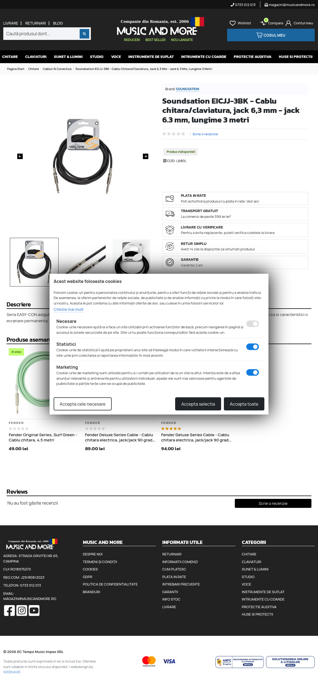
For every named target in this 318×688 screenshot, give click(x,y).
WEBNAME (12, 671)
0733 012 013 (243, 4)
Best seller (155, 39)
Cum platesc (174, 569)
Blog (58, 23)
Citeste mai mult (68, 309)
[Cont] (299, 23)
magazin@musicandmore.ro (290, 4)
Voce (116, 57)
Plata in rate (174, 576)
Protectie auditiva (252, 57)
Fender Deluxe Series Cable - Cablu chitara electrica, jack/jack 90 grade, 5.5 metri (196, 437)
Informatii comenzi (180, 561)
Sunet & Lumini (68, 57)
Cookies (90, 569)
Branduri (91, 591)
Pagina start (15, 69)
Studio (96, 57)
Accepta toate (244, 404)
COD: (171, 160)
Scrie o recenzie (205, 134)
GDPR (87, 576)
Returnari (35, 23)
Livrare (10, 23)
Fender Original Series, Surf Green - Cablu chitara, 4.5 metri (43, 437)
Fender (16, 422)
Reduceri (132, 39)
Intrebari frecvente (181, 584)
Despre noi (93, 554)
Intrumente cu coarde (203, 57)
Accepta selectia (198, 404)
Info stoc (171, 599)
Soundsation (187, 89)
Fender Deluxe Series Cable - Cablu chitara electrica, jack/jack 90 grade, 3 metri (120, 437)
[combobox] (47, 33)
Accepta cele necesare (83, 404)
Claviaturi (36, 57)
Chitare (10, 57)
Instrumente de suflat (151, 57)
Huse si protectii (296, 57)
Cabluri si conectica (57, 69)
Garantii (170, 591)
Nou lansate (182, 39)
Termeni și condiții (100, 561)
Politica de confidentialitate (110, 584)
